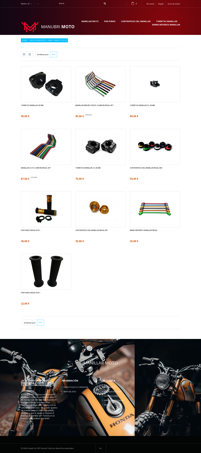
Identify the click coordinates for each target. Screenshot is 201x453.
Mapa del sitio (70, 391)
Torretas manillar (166, 21)
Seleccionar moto (38, 40)
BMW (50, 40)
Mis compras (109, 387)
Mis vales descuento (113, 391)
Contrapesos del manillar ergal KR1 (91, 230)
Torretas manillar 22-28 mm (142, 105)
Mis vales (108, 405)
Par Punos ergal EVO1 (30, 230)
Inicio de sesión (174, 4)
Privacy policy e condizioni (76, 387)
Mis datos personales (113, 400)
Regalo (161, 4)
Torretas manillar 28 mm (32, 105)
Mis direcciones (111, 396)
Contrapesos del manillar (135, 21)
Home (24, 40)
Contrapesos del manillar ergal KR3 (146, 168)
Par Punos (109, 21)
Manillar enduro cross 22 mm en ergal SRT (94, 105)
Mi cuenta (109, 380)
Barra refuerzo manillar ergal (143, 230)
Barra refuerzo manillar (166, 25)
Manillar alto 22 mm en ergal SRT (36, 168)
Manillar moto (90, 21)
